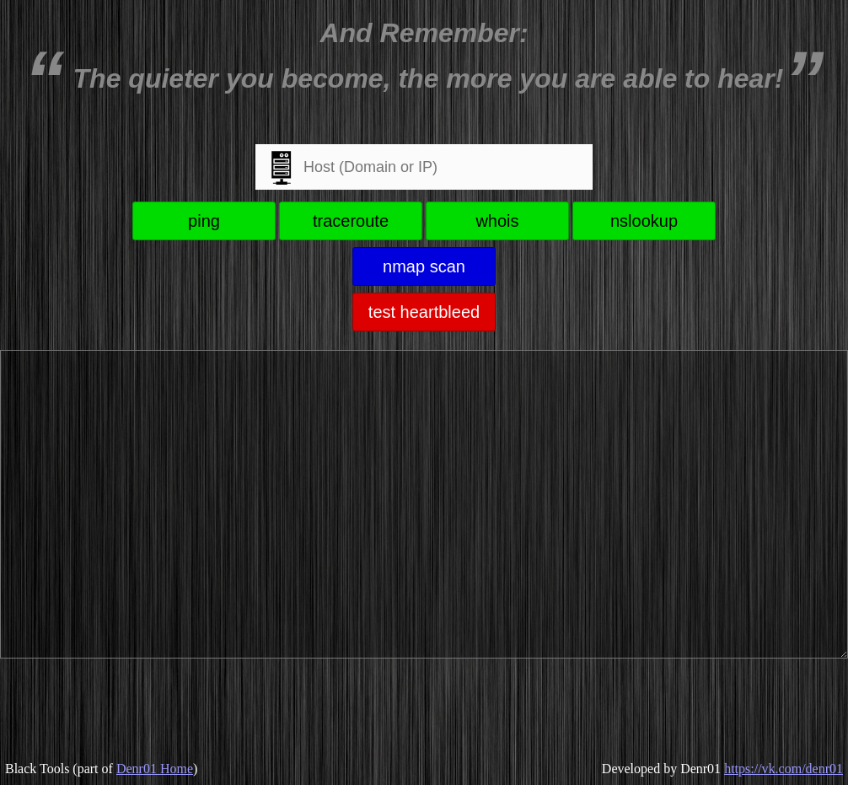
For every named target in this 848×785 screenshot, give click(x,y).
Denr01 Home (154, 768)
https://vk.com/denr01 (783, 768)
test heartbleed (424, 312)
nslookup (644, 221)
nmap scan (424, 266)
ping (204, 221)
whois (496, 221)
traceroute (351, 221)
